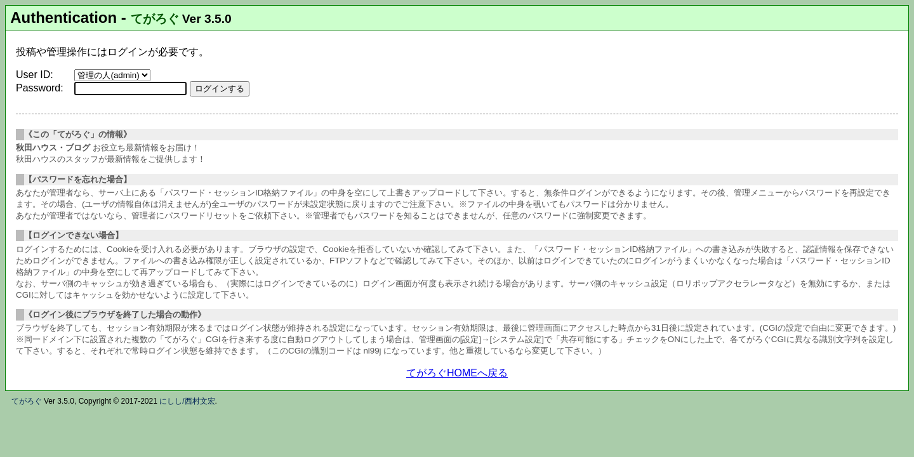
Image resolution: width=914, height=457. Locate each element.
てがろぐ (155, 18)
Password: (39, 88)
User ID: (34, 74)
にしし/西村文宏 (187, 401)
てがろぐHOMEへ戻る (457, 373)
